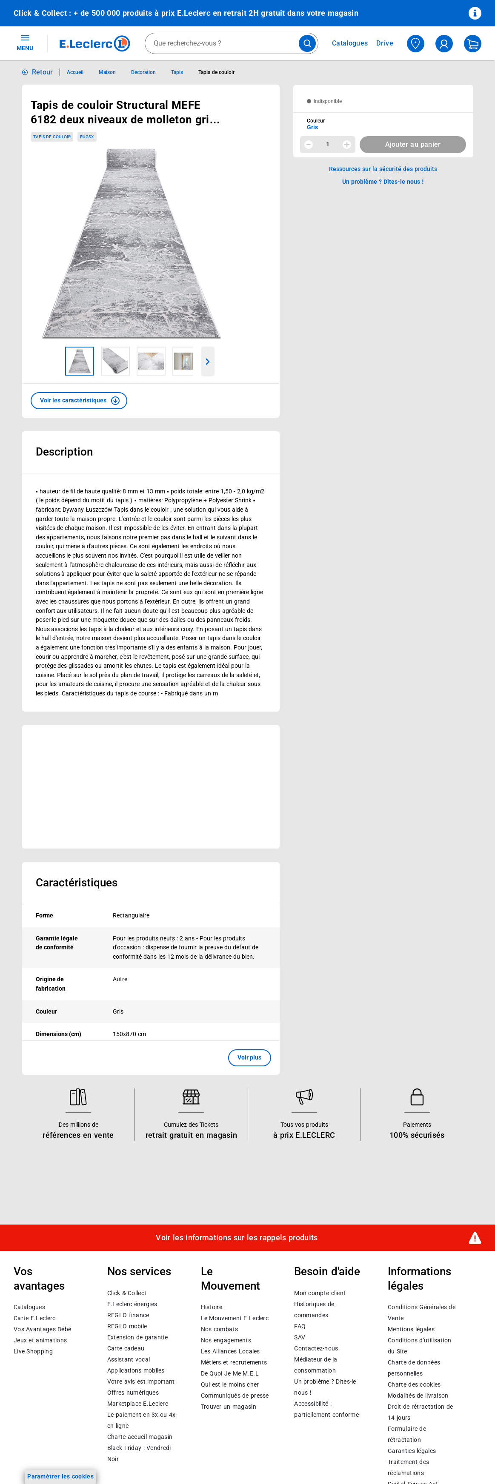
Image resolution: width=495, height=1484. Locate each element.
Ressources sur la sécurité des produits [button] (383, 169)
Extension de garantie (137, 1337)
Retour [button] (42, 72)
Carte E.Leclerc (34, 1318)
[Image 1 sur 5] (79, 361)
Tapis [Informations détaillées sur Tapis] (177, 72)
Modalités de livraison (418, 1395)
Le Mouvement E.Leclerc (235, 1318)
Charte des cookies (414, 1384)
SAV (299, 1337)
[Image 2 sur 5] (115, 361)
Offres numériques (133, 1392)
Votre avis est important (141, 1381)
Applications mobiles (136, 1370)
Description (64, 452)
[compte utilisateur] (444, 43)
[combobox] (231, 43)
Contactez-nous (316, 1348)
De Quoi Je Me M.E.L (230, 1373)
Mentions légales (411, 1329)
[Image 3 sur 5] (151, 361)
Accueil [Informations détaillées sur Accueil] (75, 72)
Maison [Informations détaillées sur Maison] (107, 72)
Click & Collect (126, 1293)
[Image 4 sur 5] (186, 361)
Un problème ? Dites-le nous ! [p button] (383, 182)
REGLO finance (128, 1315)
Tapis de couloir (52, 136)
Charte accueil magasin (139, 1436)
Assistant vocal (128, 1359)
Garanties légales (412, 1450)
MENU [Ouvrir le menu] (25, 42)
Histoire (211, 1307)
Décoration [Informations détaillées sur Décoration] (143, 72)
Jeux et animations (40, 1340)
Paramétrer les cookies (60, 1476)
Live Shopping (33, 1351)
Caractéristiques (76, 883)
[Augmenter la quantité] (347, 144)
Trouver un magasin (228, 1406)
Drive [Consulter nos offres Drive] (385, 43)
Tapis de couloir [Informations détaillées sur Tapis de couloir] (216, 72)
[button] (79, 400)
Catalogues (29, 1307)
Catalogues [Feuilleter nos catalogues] (350, 43)
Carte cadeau (126, 1348)
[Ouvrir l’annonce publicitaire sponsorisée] (151, 787)
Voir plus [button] (249, 1057)
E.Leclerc (137, 1403)
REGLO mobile (127, 1326)
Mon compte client (320, 1293)
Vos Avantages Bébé (42, 1329)
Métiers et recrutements (234, 1362)
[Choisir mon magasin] (415, 43)
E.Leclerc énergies (132, 1304)
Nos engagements (226, 1340)
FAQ (300, 1326)
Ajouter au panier (413, 144)
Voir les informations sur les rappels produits (237, 1238)
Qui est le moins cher (230, 1384)
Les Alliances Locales (230, 1351)
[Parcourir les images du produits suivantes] (208, 361)
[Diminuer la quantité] (308, 144)
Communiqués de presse (235, 1395)
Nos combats (219, 1329)
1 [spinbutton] (327, 144)
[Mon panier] (472, 43)
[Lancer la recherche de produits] (307, 43)
